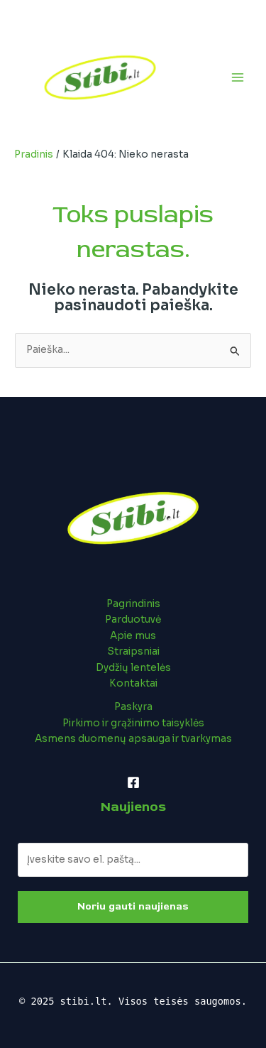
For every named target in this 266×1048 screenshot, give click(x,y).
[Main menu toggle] (238, 77)
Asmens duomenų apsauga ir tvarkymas (133, 739)
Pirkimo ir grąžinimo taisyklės (133, 723)
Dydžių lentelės (133, 668)
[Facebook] (133, 782)
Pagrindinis (133, 604)
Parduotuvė (133, 619)
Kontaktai (133, 683)
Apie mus (133, 636)
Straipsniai (133, 651)
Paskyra (133, 707)
